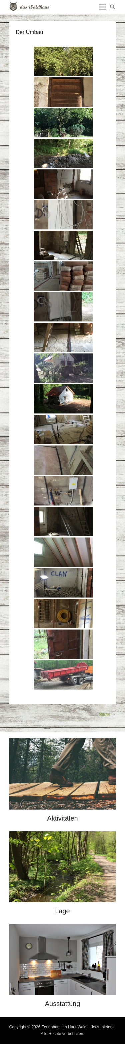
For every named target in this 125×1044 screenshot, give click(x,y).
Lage (62, 911)
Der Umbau (29, 32)
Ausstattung (62, 1003)
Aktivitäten (62, 818)
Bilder (107, 714)
